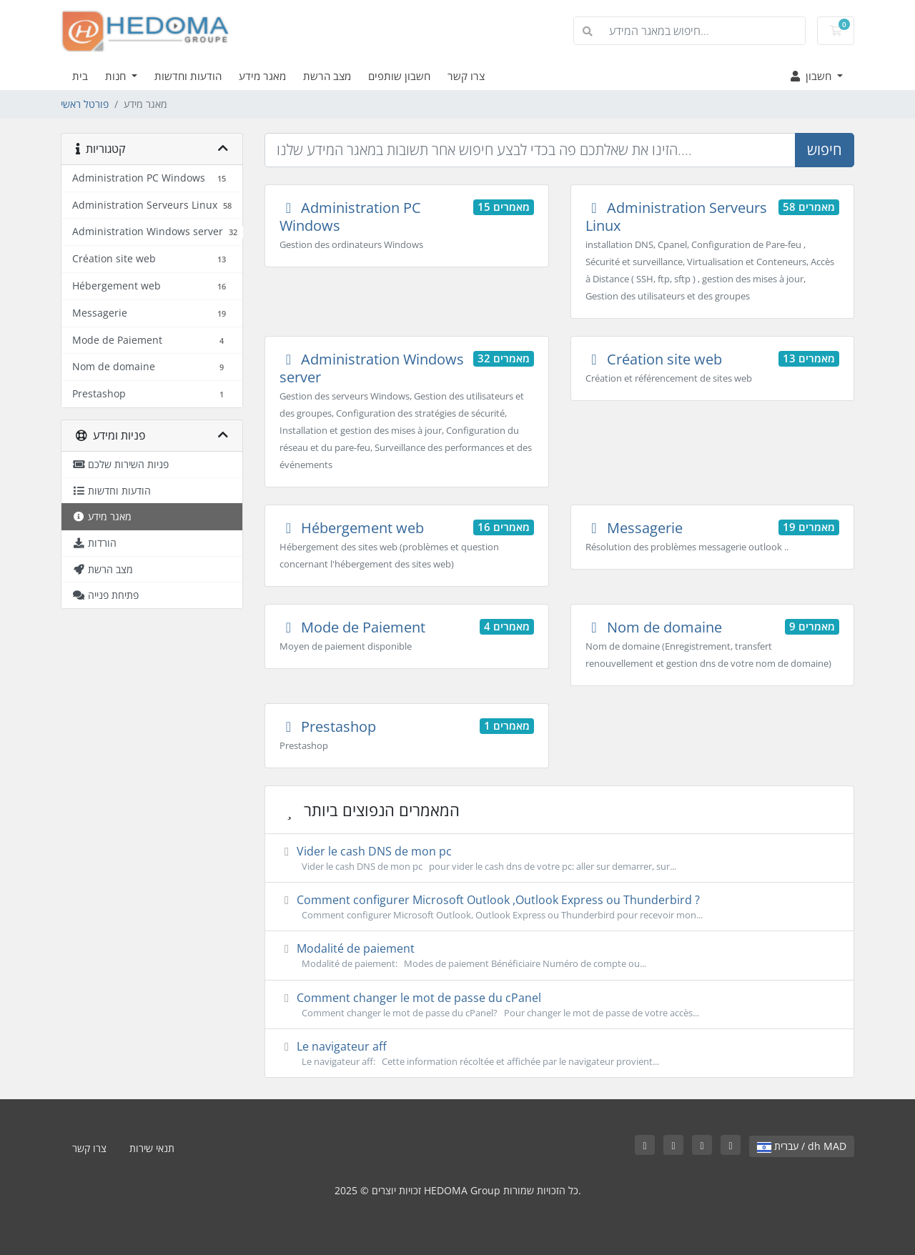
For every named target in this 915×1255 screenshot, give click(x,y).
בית (80, 76)
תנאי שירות (151, 1148)
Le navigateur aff (559, 1053)
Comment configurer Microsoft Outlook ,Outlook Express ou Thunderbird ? (559, 907)
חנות (117, 76)
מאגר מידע (262, 76)
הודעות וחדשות (188, 76)
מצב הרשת (327, 76)
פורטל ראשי (85, 104)
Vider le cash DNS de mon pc (559, 858)
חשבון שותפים (399, 76)
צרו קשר (466, 76)
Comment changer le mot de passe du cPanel (559, 1005)
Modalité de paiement (559, 956)
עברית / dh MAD (801, 1146)
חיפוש (824, 149)
